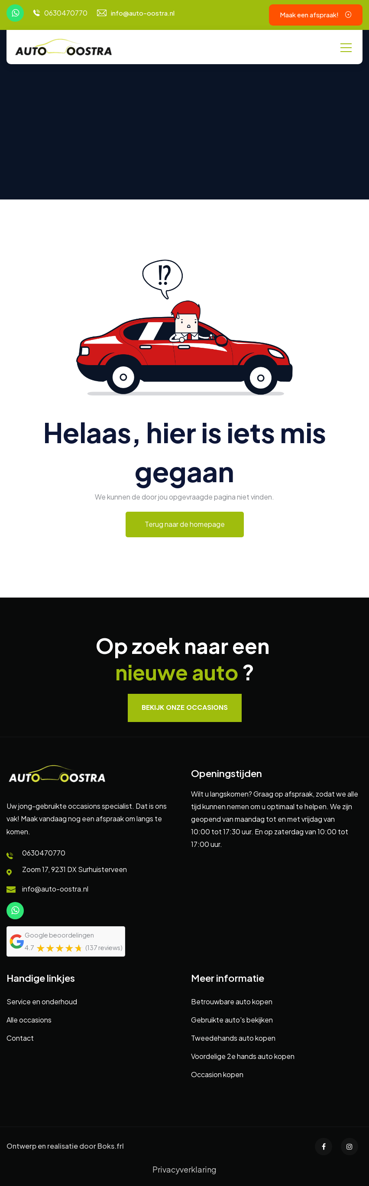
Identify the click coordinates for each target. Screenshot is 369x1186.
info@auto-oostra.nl (143, 13)
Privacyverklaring (184, 1169)
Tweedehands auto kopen (233, 1037)
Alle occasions (29, 1019)
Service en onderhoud (41, 1001)
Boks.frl (110, 1145)
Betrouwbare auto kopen (231, 1001)
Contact (20, 1037)
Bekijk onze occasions (185, 707)
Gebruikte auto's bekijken (232, 1019)
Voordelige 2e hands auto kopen (243, 1056)
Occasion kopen (217, 1074)
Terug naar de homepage (185, 524)
